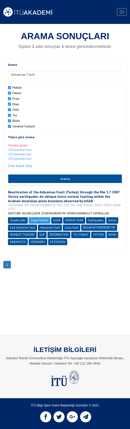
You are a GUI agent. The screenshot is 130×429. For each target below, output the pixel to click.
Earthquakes (95, 220)
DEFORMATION (58, 235)
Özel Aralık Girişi (20, 165)
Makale (17, 87)
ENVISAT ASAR (74, 220)
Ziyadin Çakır (18, 220)
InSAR (56, 220)
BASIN (112, 235)
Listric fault (71, 227)
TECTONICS (80, 235)
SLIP (42, 235)
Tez (14, 115)
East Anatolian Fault (22, 227)
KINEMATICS (18, 242)
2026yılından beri (20, 150)
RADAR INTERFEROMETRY (99, 227)
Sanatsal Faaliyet (23, 126)
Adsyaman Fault (50, 227)
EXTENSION (57, 242)
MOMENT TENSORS (22, 235)
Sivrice (112, 220)
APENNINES (38, 242)
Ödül (15, 110)
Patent (16, 93)
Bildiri (16, 121)
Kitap (15, 104)
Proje (16, 99)
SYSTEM (98, 235)
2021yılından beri (20, 159)
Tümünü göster (18, 145)
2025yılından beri (20, 154)
